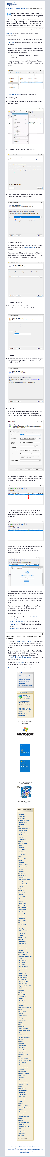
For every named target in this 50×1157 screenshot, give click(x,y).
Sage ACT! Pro (23, 914)
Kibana (21, 1009)
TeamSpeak (22, 839)
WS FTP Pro (22, 994)
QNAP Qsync (23, 1015)
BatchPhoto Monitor (24, 1030)
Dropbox (21, 814)
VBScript (21, 877)
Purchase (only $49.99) (25, 685)
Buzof (21, 922)
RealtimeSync (23, 975)
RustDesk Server (24, 1105)
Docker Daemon (23, 983)
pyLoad (21, 950)
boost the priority (15, 624)
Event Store (22, 1011)
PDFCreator (22, 875)
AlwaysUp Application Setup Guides (35, 1149)
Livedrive (21, 862)
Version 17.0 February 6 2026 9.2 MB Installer (26, 697)
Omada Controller (24, 1073)
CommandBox (23, 1090)
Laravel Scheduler (24, 1065)
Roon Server (22, 1112)
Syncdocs (22, 933)
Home (7, 8)
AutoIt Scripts (23, 954)
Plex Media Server (24, 867)
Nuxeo (21, 1024)
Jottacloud (22, 918)
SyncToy (21, 929)
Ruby (20, 860)
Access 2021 (22, 1094)
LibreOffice (22, 1026)
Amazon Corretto (30, 247)
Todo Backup (22, 1001)
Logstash (21, 990)
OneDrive (22, 816)
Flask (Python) (23, 1114)
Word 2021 (22, 1097)
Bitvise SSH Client (24, 1122)
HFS (20, 856)
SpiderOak (22, 892)
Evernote (21, 916)
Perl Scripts (22, 852)
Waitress (21, 1129)
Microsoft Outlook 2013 (25, 956)
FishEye (21, 847)
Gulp (20, 1086)
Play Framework (23, 907)
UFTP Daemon (23, 1035)
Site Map (37, 1146)
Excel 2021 (22, 1099)
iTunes (21, 901)
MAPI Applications (24, 835)
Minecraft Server (23, 1084)
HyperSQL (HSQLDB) (25, 986)
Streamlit (21, 1135)
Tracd (20, 888)
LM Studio (22, 1133)
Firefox (21, 841)
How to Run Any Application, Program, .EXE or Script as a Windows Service (25, 1148)
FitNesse (21, 871)
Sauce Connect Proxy (25, 1060)
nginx (20, 845)
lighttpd (21, 894)
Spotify (21, 1013)
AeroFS (21, 958)
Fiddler (21, 869)
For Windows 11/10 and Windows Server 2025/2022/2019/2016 (25, 709)
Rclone (21, 1033)
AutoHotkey (22, 973)
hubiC (21, 988)
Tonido (21, 935)
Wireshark (22, 854)
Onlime (21, 1109)
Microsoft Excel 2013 (25, 952)
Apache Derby (23, 903)
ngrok (20, 1056)
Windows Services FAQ (25, 1152)
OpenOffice (22, 941)
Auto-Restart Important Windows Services (35, 1151)
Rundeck (21, 1077)
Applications (24, 8)
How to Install (23, 713)
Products (12, 8)
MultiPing (21, 1124)
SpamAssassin (23, 979)
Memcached (22, 909)
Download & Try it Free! (24, 692)
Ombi (20, 1101)
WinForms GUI (23, 931)
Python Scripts (23, 843)
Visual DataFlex (23, 884)
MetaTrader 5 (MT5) (24, 828)
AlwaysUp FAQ (20, 662)
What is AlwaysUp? (24, 676)
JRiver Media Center (25, 1037)
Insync (21, 1052)
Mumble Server (23, 1028)
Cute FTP (22, 850)
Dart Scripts (22, 937)
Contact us (11, 668)
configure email (14, 628)
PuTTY (21, 911)
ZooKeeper (22, 971)
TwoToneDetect (23, 977)
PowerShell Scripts (24, 879)
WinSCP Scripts (23, 966)
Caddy (21, 998)
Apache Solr (22, 924)
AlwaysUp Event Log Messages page (19, 657)
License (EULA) (23, 715)
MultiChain (22, 1005)
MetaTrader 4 (23, 830)
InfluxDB (21, 1043)
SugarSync (22, 873)
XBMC (21, 926)
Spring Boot (22, 1045)
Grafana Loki (22, 1088)
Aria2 (20, 946)
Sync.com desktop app (25, 1007)
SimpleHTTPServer (24, 981)
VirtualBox (22, 818)
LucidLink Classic (24, 1116)
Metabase (9, 34)
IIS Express (22, 1062)
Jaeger (21, 1118)
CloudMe (21, 1069)
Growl (21, 886)
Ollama (21, 1120)
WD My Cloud (23, 948)
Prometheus (22, 1050)
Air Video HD (22, 996)
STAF (20, 1022)
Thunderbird (22, 858)
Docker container (24, 1082)
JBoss (21, 837)
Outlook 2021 (23, 1092)
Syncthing (22, 964)
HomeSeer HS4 (23, 1054)
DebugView (22, 1020)
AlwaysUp (17, 8)
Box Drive (22, 1047)
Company (25, 1146)
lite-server (22, 1080)
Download (11, 42)
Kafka (21, 992)
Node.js (21, 890)
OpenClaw (22, 1131)
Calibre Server (23, 969)
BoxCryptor (22, 943)
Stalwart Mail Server (24, 1107)
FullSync (21, 1018)
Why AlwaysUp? (15, 1149)
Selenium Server (23, 864)
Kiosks (21, 899)
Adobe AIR (22, 896)
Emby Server (22, 1003)
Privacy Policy (32, 1146)
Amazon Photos (23, 1058)
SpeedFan (22, 905)
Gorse (21, 1103)
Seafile (21, 1039)
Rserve (21, 1041)
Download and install (14, 94)
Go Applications (23, 1067)
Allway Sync (22, 1071)
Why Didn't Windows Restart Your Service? (15, 1151)
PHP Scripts (22, 920)
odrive (21, 939)
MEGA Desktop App (24, 1127)
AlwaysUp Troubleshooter (24, 641)
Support (20, 1146)
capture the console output (18, 621)
